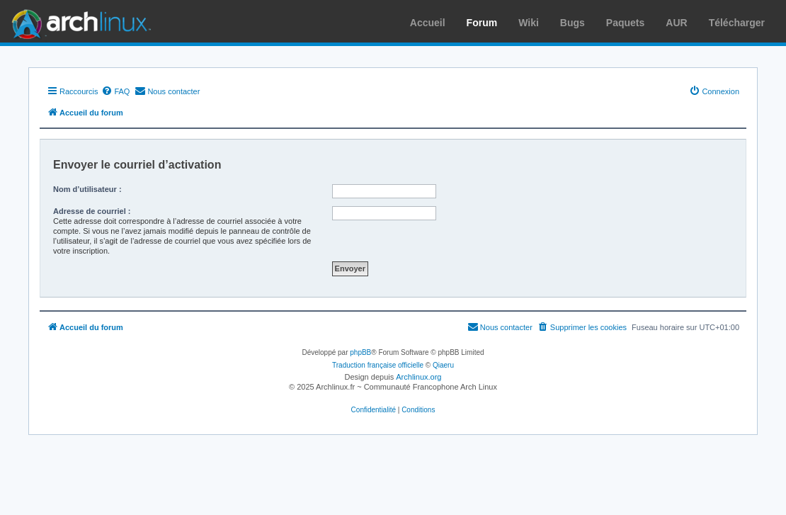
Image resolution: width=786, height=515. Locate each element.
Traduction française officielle (377, 365)
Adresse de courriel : (91, 211)
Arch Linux (78, 21)
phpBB (360, 352)
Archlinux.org (418, 377)
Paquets (625, 23)
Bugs (572, 23)
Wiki (528, 23)
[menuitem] (115, 91)
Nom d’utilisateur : (87, 189)
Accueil (427, 23)
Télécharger (737, 23)
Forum (482, 23)
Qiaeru (443, 365)
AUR (676, 23)
